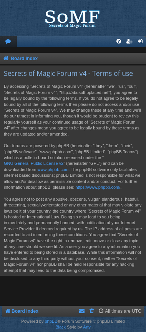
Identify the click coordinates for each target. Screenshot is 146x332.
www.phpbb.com (52, 169)
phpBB (51, 321)
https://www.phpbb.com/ (98, 187)
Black (60, 327)
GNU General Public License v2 (33, 163)
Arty (87, 327)
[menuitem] (8, 42)
